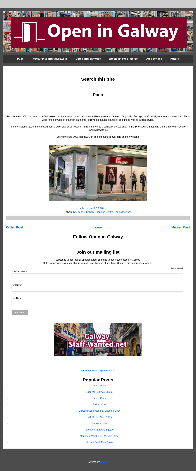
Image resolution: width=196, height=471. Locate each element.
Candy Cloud (100, 398)
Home (97, 227)
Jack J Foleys (99, 385)
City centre (79, 212)
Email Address (19, 271)
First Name (17, 285)
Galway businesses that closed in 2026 (100, 410)
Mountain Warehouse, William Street (99, 436)
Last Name (17, 298)
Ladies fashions (123, 212)
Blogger (104, 462)
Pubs (20, 58)
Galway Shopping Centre (99, 212)
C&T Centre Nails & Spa (99, 417)
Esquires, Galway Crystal (99, 392)
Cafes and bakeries (88, 58)
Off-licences (154, 58)
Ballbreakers (99, 404)
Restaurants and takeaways (49, 58)
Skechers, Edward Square (99, 429)
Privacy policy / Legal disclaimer (98, 370)
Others (174, 58)
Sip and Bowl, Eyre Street (99, 442)
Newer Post (180, 227)
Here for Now (99, 423)
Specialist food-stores (123, 58)
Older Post (14, 227)
